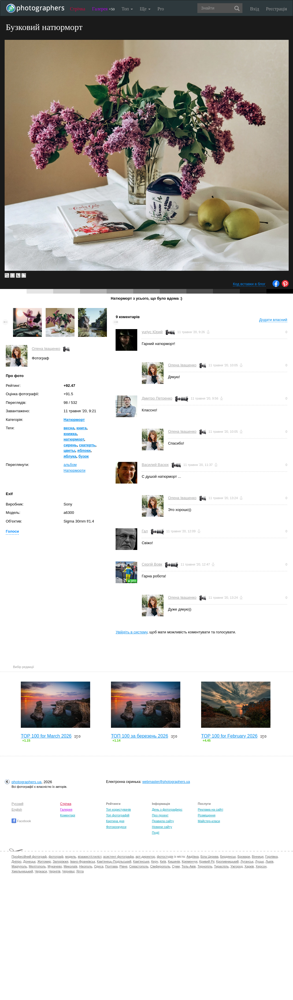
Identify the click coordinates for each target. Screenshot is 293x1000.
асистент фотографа (118, 856)
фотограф (56, 856)
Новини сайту (162, 827)
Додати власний (273, 320)
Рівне (123, 866)
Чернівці (68, 871)
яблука (70, 456)
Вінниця (258, 856)
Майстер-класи (209, 821)
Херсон (261, 866)
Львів (269, 861)
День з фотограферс (167, 809)
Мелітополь (37, 866)
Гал (145, 531)
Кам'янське (141, 861)
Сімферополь (160, 866)
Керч (154, 861)
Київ (163, 861)
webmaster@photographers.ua (166, 782)
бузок (84, 456)
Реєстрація (276, 8)
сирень (70, 445)
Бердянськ (228, 856)
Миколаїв (70, 866)
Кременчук (189, 861)
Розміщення (206, 815)
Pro (160, 8)
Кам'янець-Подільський (114, 861)
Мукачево (55, 866)
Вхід (254, 8)
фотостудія (165, 856)
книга (81, 428)
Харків (249, 866)
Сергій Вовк (152, 564)
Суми (176, 866)
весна (69, 428)
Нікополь (85, 866)
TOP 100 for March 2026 (46, 736)
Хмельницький (22, 871)
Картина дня (115, 821)
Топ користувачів (118, 809)
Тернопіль (205, 866)
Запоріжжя (60, 861)
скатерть (87, 445)
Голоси (12, 531)
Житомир (44, 861)
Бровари (244, 856)
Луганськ (246, 861)
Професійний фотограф (29, 856)
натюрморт (74, 439)
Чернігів (54, 871)
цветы (69, 450)
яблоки (84, 450)
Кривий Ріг (206, 861)
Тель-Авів (188, 866)
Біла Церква (209, 856)
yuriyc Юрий (152, 332)
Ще (145, 8)
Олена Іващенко (46, 348)
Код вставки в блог (249, 284)
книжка (70, 434)
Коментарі (67, 815)
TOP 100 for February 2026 (229, 736)
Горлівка (271, 856)
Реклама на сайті (210, 809)
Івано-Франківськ (82, 861)
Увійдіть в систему (131, 632)
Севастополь (138, 866)
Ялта (80, 871)
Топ (127, 8)
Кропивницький (227, 861)
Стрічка (77, 8)
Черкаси (41, 871)
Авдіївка (193, 856)
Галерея (103, 8)
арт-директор (145, 856)
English (17, 809)
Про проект (160, 815)
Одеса (98, 866)
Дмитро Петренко (157, 398)
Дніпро (16, 861)
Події (156, 832)
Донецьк (29, 861)
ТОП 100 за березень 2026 (139, 736)
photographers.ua (26, 782)
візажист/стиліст (89, 856)
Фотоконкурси (116, 827)
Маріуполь (19, 866)
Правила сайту (163, 821)
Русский (17, 803)
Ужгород (237, 866)
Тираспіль (221, 866)
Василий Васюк (155, 464)
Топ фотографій (117, 815)
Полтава (111, 866)
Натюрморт (74, 419)
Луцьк (259, 861)
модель (70, 856)
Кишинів (174, 861)
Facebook (21, 821)
